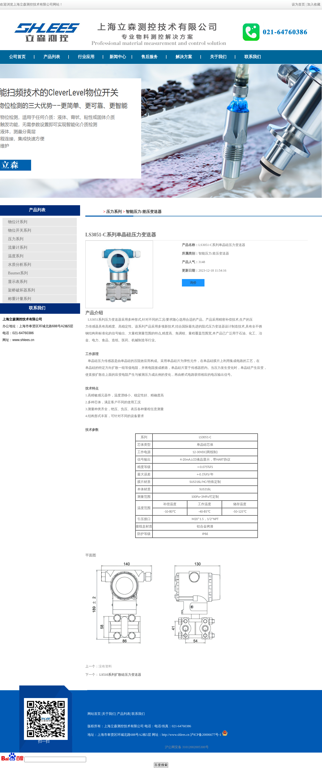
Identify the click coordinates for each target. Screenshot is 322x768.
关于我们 (223, 57)
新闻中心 (121, 57)
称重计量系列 (19, 299)
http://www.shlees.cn (176, 735)
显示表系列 (17, 282)
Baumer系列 (18, 273)
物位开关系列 (19, 230)
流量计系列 (17, 247)
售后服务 (154, 57)
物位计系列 (17, 222)
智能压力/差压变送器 (144, 212)
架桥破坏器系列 (21, 290)
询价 (193, 283)
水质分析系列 (19, 265)
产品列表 (56, 57)
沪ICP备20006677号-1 (205, 735)
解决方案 (188, 57)
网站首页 (94, 714)
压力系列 (15, 239)
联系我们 (252, 57)
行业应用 (90, 57)
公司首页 (22, 57)
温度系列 (15, 256)
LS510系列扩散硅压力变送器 (120, 675)
